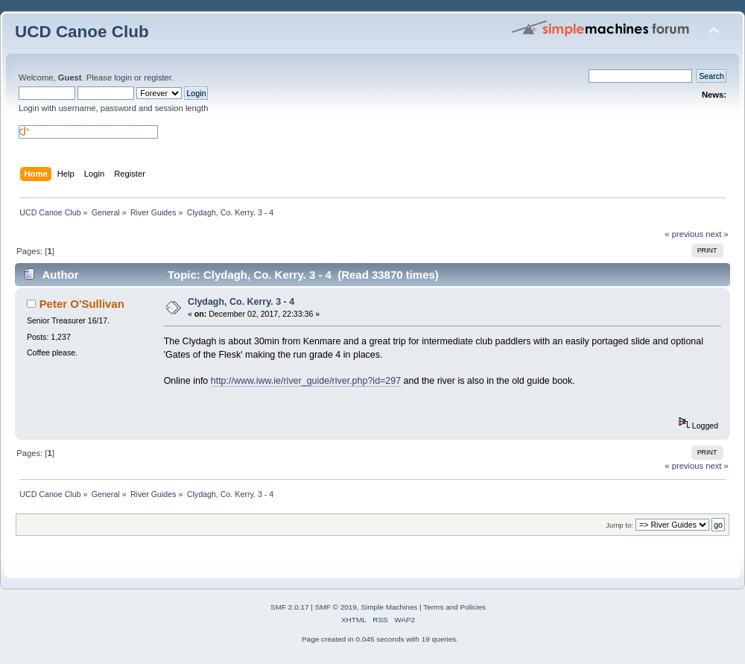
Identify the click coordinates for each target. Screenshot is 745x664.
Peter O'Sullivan (81, 303)
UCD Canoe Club (82, 31)
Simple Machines (389, 607)
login (123, 77)
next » (717, 234)
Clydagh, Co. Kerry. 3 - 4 (241, 302)
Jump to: (619, 525)
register (157, 77)
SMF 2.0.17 (289, 607)
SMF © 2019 (336, 607)
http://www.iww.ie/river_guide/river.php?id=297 (306, 381)
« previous (684, 234)
